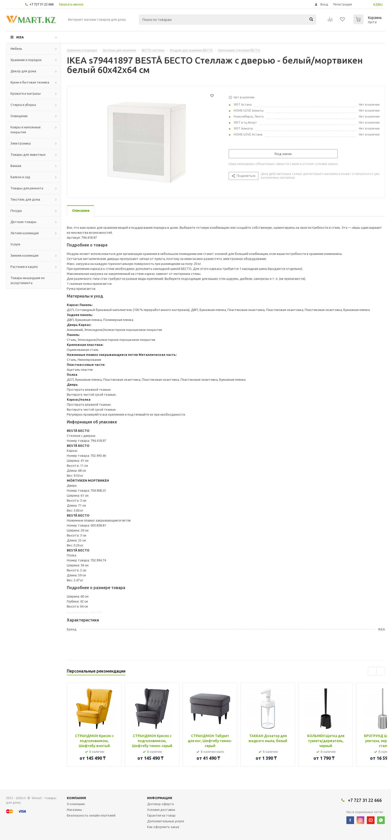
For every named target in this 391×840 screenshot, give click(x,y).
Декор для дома (23, 71)
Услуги (15, 244)
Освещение (19, 116)
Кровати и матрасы (25, 93)
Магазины (74, 809)
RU (380, 4)
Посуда (16, 210)
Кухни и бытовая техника (29, 82)
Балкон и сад (20, 177)
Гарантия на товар (161, 815)
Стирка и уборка (23, 104)
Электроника (20, 143)
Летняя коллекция (24, 233)
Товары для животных (28, 154)
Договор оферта (160, 804)
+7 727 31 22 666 (41, 4)
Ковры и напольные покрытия (25, 129)
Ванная (15, 165)
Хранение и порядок (26, 60)
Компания (76, 798)
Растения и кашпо (24, 266)
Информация (159, 798)
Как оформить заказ (163, 827)
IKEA (20, 37)
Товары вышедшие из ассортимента (27, 280)
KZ (375, 4)
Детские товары (23, 222)
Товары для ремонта (26, 188)
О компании (76, 804)
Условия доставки (161, 809)
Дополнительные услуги (165, 821)
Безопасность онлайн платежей (91, 815)
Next (381, 671)
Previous (372, 671)
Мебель (16, 48)
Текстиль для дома (25, 199)
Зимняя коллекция (24, 255)
